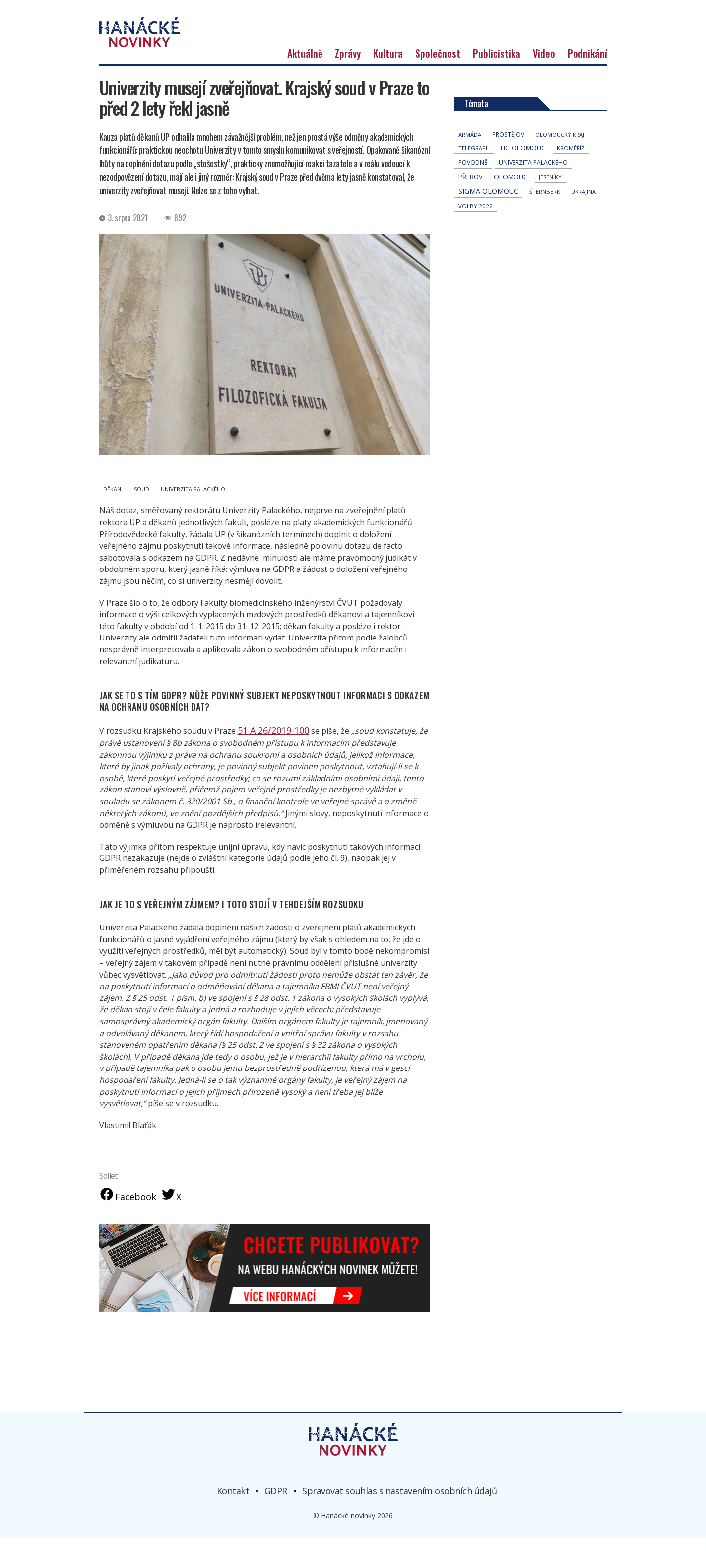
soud (141, 516)
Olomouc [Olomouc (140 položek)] (511, 204)
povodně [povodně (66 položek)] (473, 190)
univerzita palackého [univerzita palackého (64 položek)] (533, 190)
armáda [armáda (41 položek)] (469, 161)
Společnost (437, 80)
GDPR (275, 1518)
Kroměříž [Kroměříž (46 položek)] (571, 175)
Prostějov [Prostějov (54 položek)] (508, 161)
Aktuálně (304, 80)
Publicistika (496, 80)
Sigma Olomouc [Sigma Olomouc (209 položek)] (488, 218)
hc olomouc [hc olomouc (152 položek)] (523, 175)
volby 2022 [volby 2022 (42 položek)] (475, 233)
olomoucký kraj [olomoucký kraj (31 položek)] (559, 161)
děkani (113, 516)
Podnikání (587, 80)
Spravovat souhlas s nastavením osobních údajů (399, 1518)
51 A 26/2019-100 (270, 757)
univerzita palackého (193, 516)
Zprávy (348, 80)
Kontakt (233, 1518)
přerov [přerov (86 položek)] (470, 204)
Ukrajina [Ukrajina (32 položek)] (583, 218)
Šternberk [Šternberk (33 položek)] (544, 218)
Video (544, 80)
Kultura (388, 80)
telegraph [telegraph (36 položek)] (474, 175)
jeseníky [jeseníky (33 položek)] (550, 204)
